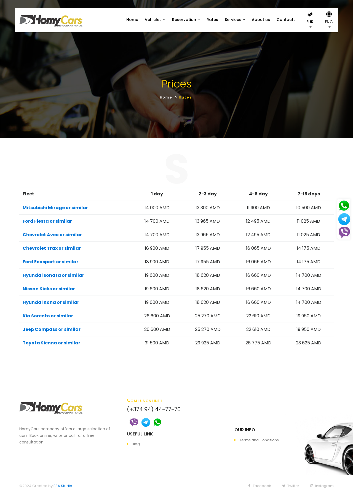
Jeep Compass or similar (52, 329)
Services (233, 19)
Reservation (184, 19)
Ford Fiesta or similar (47, 221)
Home (132, 19)
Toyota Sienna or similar (51, 343)
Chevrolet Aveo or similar (52, 235)
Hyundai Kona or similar (51, 302)
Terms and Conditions (259, 440)
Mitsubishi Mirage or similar (55, 207)
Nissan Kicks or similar (49, 289)
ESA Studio (63, 485)
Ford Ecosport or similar (50, 262)
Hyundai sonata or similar (53, 275)
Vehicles (153, 19)
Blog (136, 443)
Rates (212, 19)
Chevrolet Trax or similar (52, 248)
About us (261, 19)
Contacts (286, 19)
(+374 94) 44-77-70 (154, 409)
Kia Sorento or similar (48, 316)
